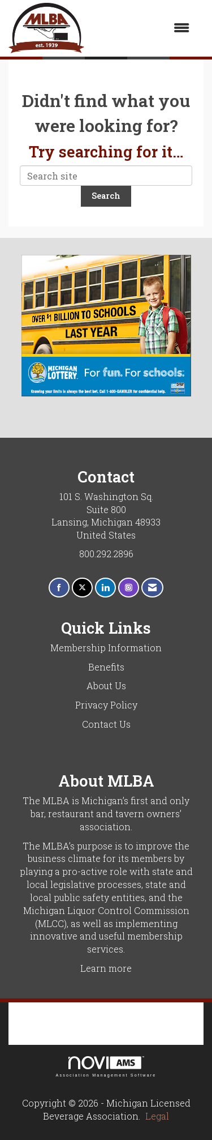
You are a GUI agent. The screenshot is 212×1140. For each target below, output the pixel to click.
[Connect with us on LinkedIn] (105, 587)
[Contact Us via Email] (152, 587)
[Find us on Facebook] (59, 587)
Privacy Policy (106, 705)
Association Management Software (105, 1066)
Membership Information (106, 648)
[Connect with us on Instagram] (128, 587)
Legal (157, 1116)
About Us (106, 685)
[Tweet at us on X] (82, 587)
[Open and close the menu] (142, 28)
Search (106, 195)
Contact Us (106, 724)
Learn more (106, 968)
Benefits (106, 667)
